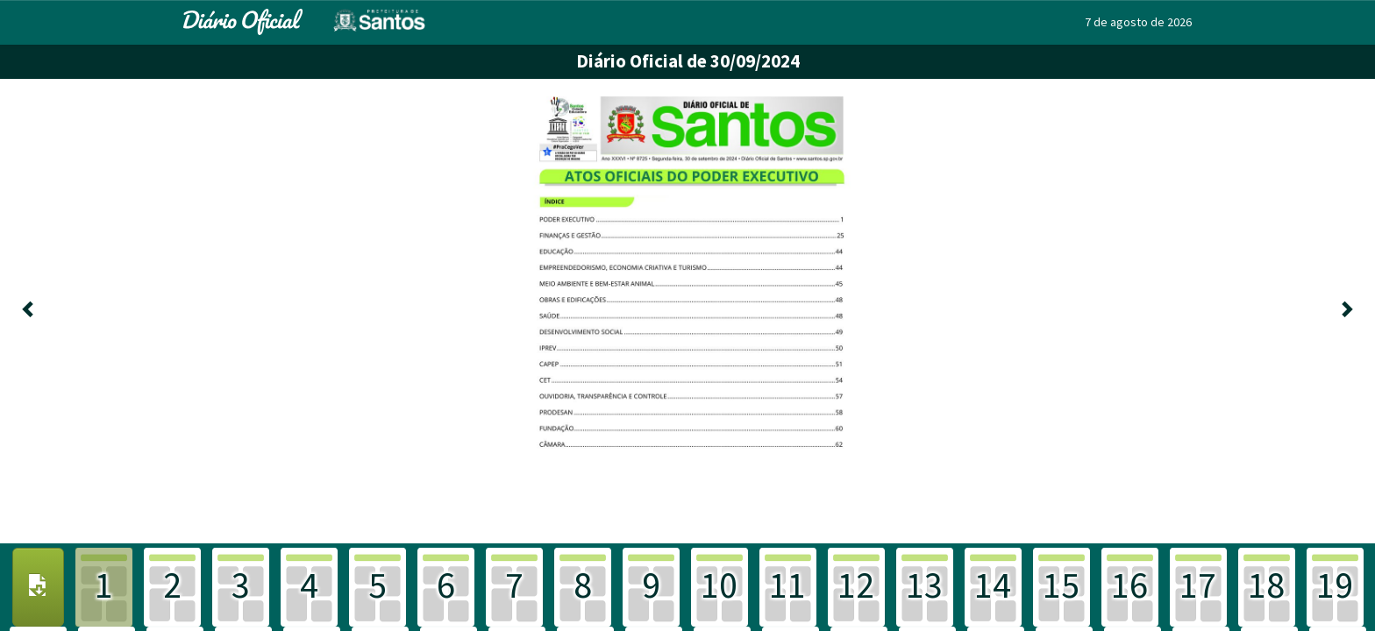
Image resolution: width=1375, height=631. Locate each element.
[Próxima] (1346, 311)
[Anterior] (28, 311)
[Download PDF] (38, 587)
